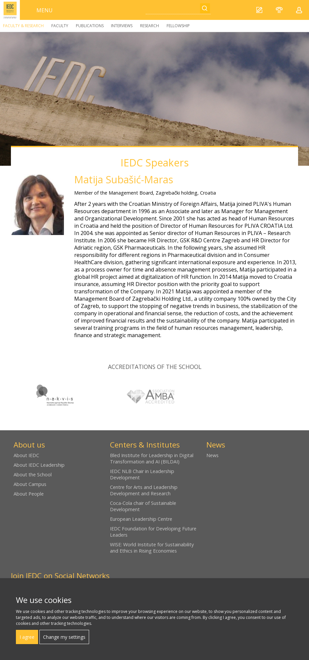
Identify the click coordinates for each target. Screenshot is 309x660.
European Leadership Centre (141, 519)
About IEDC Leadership (39, 465)
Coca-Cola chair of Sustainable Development (143, 506)
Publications (90, 26)
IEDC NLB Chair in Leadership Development (142, 474)
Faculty (59, 26)
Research (149, 26)
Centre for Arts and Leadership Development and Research (144, 490)
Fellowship (178, 26)
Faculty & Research (23, 26)
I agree (27, 637)
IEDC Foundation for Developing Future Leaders (153, 531)
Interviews (121, 26)
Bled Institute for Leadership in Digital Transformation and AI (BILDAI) (151, 458)
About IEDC (26, 455)
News (212, 455)
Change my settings (64, 637)
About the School (33, 474)
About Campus (30, 484)
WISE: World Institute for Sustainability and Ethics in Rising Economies (152, 547)
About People (29, 494)
